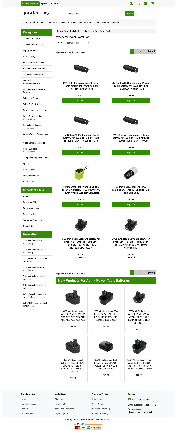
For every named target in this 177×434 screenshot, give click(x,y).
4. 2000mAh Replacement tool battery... (34, 268)
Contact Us (116, 22)
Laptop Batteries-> (31, 50)
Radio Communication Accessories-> (33, 117)
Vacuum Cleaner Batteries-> (35, 68)
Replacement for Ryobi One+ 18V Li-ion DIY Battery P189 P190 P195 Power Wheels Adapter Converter (81, 189)
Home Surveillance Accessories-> (31, 150)
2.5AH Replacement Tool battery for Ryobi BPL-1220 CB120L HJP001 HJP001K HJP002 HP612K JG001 (106, 364)
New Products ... (30, 170)
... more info (81, 257)
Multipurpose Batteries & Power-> (34, 90)
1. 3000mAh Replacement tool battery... (34, 242)
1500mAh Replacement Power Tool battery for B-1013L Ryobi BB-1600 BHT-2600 (131, 189)
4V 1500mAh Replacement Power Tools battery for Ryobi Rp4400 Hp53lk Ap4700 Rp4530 (130, 86)
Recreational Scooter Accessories (32, 126)
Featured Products (29, 404)
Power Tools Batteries (73, 31)
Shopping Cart (103, 22)
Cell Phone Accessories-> (34, 74)
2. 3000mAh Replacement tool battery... (34, 251)
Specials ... (28, 164)
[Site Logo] (43, 13)
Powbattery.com (88, 419)
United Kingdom (29, 4)
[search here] (95, 13)
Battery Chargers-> (31, 56)
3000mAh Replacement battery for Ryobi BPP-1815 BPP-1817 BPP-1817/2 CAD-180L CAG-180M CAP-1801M (131, 243)
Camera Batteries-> (31, 38)
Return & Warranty (87, 22)
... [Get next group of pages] (144, 51)
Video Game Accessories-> (35, 143)
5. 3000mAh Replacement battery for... (34, 277)
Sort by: (60, 42)
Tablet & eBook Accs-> (33, 104)
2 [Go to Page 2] (136, 51)
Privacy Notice (29, 214)
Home (45, 4)
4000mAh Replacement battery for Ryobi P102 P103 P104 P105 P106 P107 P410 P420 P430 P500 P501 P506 (72, 315)
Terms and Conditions (32, 220)
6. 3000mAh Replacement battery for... (34, 286)
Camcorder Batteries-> (33, 44)
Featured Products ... (32, 176)
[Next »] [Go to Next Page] (151, 51)
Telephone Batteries (32, 98)
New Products (27, 414)
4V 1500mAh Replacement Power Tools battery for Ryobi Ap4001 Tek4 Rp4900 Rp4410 (81, 86)
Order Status (52, 22)
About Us (27, 196)
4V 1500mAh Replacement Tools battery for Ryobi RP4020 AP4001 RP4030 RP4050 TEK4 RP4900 (130, 138)
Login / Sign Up (61, 414)
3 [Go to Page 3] (140, 51)
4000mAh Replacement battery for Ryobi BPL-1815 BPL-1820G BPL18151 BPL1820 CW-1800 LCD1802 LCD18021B (72, 366)
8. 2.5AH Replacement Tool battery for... (35, 304)
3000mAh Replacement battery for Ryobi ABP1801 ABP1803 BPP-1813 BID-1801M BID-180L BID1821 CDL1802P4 (81, 243)
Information (38, 22)
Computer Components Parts (36, 158)
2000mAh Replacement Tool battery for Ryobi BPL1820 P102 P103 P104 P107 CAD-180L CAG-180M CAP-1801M (139, 364)
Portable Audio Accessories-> (36, 110)
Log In (54, 4)
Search (130, 13)
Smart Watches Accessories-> (35, 135)
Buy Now (81, 101)
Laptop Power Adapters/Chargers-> (32, 82)
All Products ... (29, 181)
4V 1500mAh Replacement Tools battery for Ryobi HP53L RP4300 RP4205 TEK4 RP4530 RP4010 (81, 138)
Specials (24, 409)
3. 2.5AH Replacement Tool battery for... (35, 260)
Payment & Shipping (68, 22)
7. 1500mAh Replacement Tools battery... (34, 295)
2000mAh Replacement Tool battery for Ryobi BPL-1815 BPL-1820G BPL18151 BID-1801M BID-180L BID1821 (106, 315)
